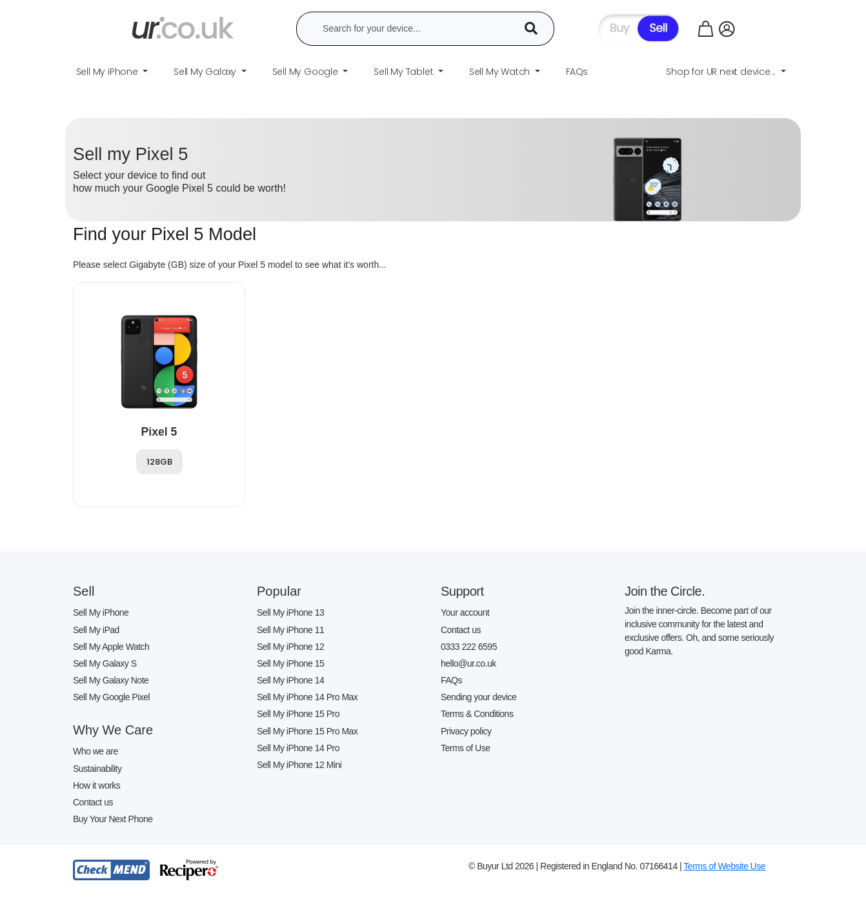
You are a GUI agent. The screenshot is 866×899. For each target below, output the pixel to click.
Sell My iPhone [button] (108, 71)
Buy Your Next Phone (113, 819)
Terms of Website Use (724, 866)
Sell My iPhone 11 (290, 630)
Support (462, 591)
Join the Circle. (665, 591)
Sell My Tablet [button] (405, 71)
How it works (96, 785)
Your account (465, 612)
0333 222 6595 (469, 646)
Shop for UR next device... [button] (722, 71)
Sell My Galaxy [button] (206, 71)
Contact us (93, 802)
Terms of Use (465, 748)
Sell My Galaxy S (105, 663)
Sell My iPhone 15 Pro (298, 714)
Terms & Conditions (477, 714)
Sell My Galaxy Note (110, 680)
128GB (159, 462)
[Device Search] (535, 29)
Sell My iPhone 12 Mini (299, 765)
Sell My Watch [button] (500, 71)
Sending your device (478, 697)
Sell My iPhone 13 (290, 612)
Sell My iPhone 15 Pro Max (307, 731)
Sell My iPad (96, 630)
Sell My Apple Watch (111, 646)
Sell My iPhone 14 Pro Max (307, 697)
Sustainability (97, 768)
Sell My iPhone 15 (290, 663)
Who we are (95, 751)
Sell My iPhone (100, 612)
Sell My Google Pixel (111, 697)
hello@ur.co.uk (468, 663)
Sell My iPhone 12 (290, 646)
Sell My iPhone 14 (290, 680)
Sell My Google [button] (306, 71)
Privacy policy (466, 731)
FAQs (451, 680)
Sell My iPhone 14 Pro (298, 748)
